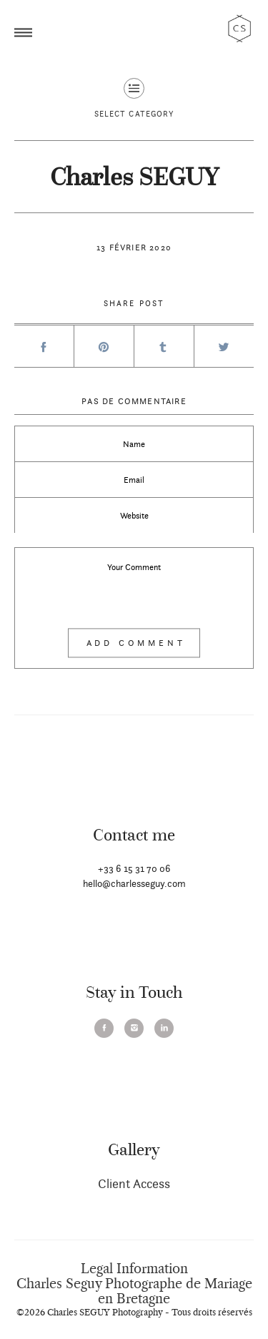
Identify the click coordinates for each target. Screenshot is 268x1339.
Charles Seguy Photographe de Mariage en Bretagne (134, 1291)
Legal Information (134, 1269)
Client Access (134, 1183)
